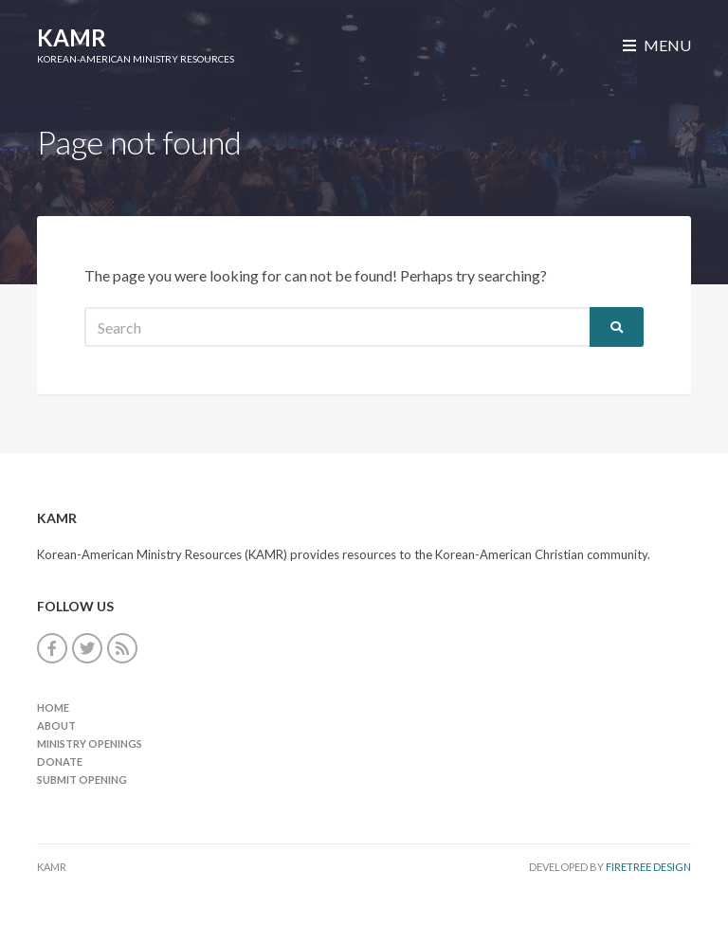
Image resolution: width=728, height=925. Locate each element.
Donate (59, 761)
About (56, 725)
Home (53, 707)
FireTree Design (648, 867)
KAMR (71, 37)
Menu (657, 45)
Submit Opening (82, 779)
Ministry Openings (89, 743)
